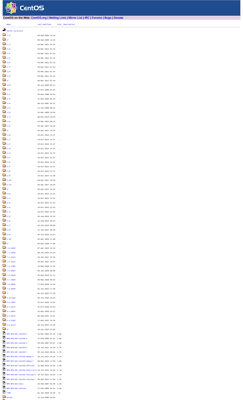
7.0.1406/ (11, 233)
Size (59, 24)
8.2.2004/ (11, 291)
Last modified (44, 24)
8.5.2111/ (11, 304)
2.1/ (9, 35)
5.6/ (9, 152)
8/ (8, 308)
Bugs (108, 17)
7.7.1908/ (11, 262)
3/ (8, 77)
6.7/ (9, 211)
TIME (9, 367)
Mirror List (75, 17)
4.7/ (9, 110)
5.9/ (9, 165)
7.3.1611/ (11, 245)
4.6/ (9, 106)
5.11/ (9, 173)
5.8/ (9, 161)
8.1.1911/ (11, 287)
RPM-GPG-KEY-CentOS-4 (17, 317)
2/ (8, 39)
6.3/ (9, 195)
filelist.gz (12, 384)
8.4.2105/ (11, 300)
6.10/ (9, 224)
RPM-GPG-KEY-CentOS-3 (17, 312)
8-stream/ (11, 279)
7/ (8, 275)
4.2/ (9, 89)
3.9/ (9, 72)
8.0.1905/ (11, 283)
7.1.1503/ (11, 237)
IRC (87, 17)
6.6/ (9, 207)
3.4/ (9, 51)
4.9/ (9, 119)
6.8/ (9, 216)
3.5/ (9, 56)
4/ (8, 123)
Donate (118, 17)
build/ (10, 372)
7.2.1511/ (11, 241)
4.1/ (9, 85)
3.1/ (9, 43)
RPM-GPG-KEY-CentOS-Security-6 (21, 346)
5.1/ (9, 131)
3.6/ (9, 60)
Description (69, 24)
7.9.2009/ (11, 270)
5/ (8, 178)
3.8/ (9, 68)
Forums (97, 17)
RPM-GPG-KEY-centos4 (16, 363)
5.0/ (9, 127)
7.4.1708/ (11, 249)
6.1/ (9, 186)
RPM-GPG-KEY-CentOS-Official (20, 342)
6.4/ (9, 199)
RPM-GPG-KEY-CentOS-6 (17, 325)
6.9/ (9, 220)
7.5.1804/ (11, 254)
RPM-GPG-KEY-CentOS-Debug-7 (20, 338)
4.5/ (9, 102)
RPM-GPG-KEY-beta (15, 359)
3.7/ (9, 64)
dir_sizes (11, 376)
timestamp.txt (13, 393)
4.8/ (9, 115)
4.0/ (9, 81)
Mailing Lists (57, 17)
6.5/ (9, 203)
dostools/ (11, 380)
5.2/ (9, 136)
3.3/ (9, 47)
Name (9, 24)
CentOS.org (39, 17)
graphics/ (11, 388)
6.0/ (9, 182)
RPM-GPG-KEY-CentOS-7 (17, 329)
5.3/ (9, 140)
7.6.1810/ (11, 258)
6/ (8, 228)
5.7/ (9, 157)
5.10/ (9, 169)
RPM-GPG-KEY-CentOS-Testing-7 (21, 355)
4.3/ (9, 94)
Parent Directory (15, 30)
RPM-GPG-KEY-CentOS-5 (17, 321)
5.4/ (9, 144)
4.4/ (9, 98)
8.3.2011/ (11, 296)
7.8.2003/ (11, 266)
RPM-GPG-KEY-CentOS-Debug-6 (20, 334)
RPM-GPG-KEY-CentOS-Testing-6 (21, 350)
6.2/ (9, 190)
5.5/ (9, 148)
